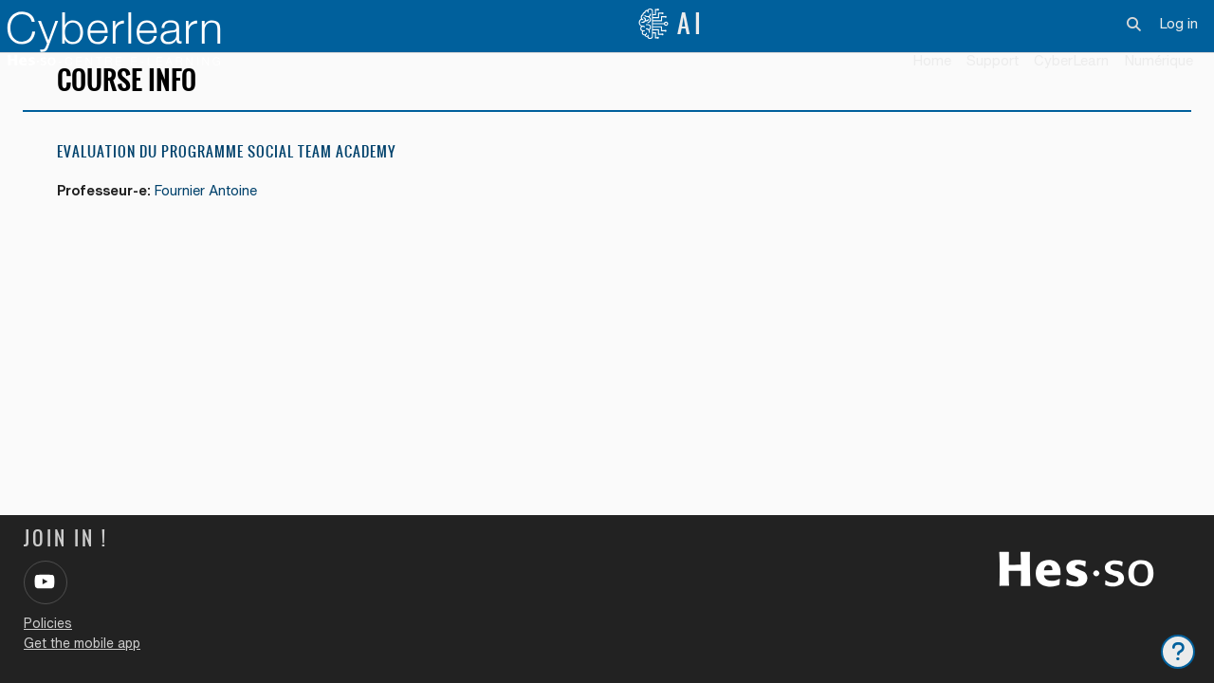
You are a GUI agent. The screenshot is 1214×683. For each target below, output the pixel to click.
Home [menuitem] (931, 60)
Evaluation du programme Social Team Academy (226, 180)
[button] (1134, 23)
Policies (48, 623)
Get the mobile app (82, 643)
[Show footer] (1178, 652)
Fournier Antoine (213, 219)
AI (671, 24)
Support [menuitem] (992, 60)
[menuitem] (1071, 61)
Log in (1178, 23)
